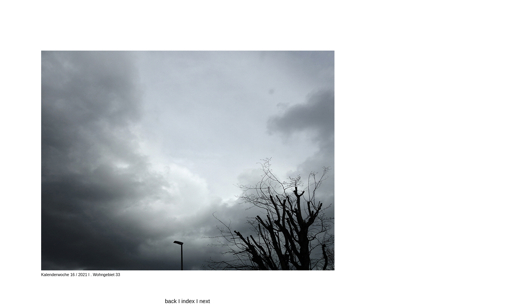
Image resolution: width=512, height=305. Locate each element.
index (188, 301)
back (171, 301)
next (204, 301)
